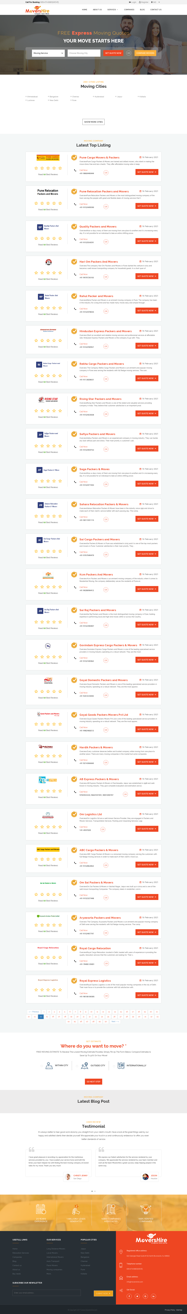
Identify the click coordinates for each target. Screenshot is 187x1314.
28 (65, 1017)
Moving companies (54, 1270)
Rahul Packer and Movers (96, 296)
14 (115, 1012)
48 (93, 1021)
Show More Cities (93, 122)
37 (121, 1017)
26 (53, 1017)
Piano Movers (52, 1265)
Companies (129, 10)
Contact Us (155, 10)
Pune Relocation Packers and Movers (104, 191)
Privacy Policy (170, 1309)
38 (127, 1017)
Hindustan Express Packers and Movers (106, 331)
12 (103, 1012)
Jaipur (119, 97)
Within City (56, 1065)
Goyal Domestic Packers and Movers (104, 680)
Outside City (92, 1065)
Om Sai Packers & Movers (96, 882)
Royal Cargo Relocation (95, 948)
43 (157, 1017)
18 (139, 1012)
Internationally (131, 1065)
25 (47, 1017)
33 (96, 1017)
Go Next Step (93, 1082)
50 (106, 1021)
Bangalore (54, 97)
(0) (44, 174)
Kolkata (143, 97)
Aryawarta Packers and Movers (100, 917)
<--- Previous (34, 1012)
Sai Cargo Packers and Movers (100, 539)
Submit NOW (99, 1293)
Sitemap (179, 1309)
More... (49, 1274)
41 (145, 1017)
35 (108, 1017)
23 (35, 1017)
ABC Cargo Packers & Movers (99, 850)
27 (59, 1017)
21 (157, 1012)
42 (151, 1017)
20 (151, 1012)
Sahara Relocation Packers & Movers (104, 504)
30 (77, 1017)
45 (75, 1021)
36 (114, 1017)
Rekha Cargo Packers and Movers (102, 363)
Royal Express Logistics (95, 980)
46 (81, 1021)
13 (109, 1012)
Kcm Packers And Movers (96, 574)
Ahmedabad (32, 97)
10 (91, 1012)
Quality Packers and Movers (98, 226)
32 (90, 1017)
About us (97, 10)
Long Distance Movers (56, 1249)
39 (133, 1017)
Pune (74, 100)
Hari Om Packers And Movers (99, 261)
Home (84, 10)
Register (143, 2)
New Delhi (54, 100)
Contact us (17, 1265)
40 (139, 1017)
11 (97, 1012)
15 (121, 1012)
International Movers (55, 1257)
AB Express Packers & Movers (99, 779)
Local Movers (52, 1253)
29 (71, 1017)
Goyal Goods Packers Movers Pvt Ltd (104, 714)
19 (145, 1012)
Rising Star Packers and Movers (100, 398)
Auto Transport (53, 1261)
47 (87, 1021)
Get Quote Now (113, 53)
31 (83, 1017)
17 (133, 1012)
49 (100, 1021)
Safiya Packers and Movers (97, 434)
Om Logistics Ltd (91, 814)
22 (29, 1017)
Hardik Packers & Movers (96, 747)
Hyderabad (99, 97)
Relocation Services (21, 1253)
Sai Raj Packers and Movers (98, 610)
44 (69, 1021)
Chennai (75, 97)
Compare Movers (145, 53)
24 (41, 1017)
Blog (142, 10)
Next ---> (115, 1021)
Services (113, 10)
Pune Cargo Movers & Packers (99, 157)
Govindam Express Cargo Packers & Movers (108, 645)
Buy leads (17, 1274)
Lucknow (31, 100)
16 (127, 1012)
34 (102, 1017)
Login (132, 2)
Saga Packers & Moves (94, 469)
